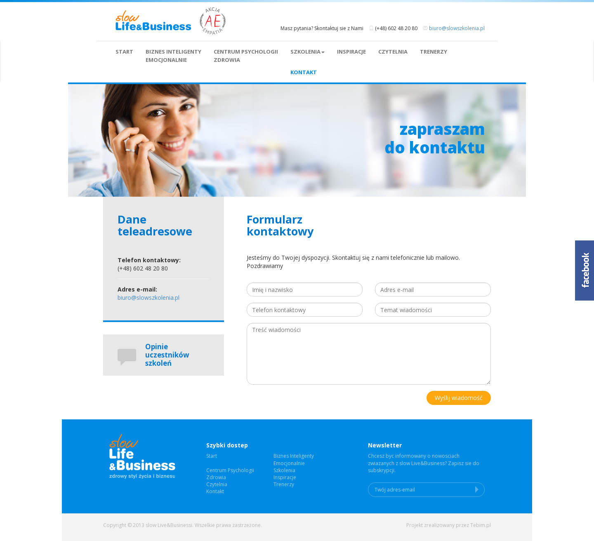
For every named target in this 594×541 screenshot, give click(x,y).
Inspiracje (351, 51)
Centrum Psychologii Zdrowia (246, 56)
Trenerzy (433, 51)
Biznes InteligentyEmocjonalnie (173, 56)
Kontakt (303, 72)
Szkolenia (307, 51)
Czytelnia (393, 51)
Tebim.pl (480, 525)
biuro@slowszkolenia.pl (457, 28)
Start (124, 51)
